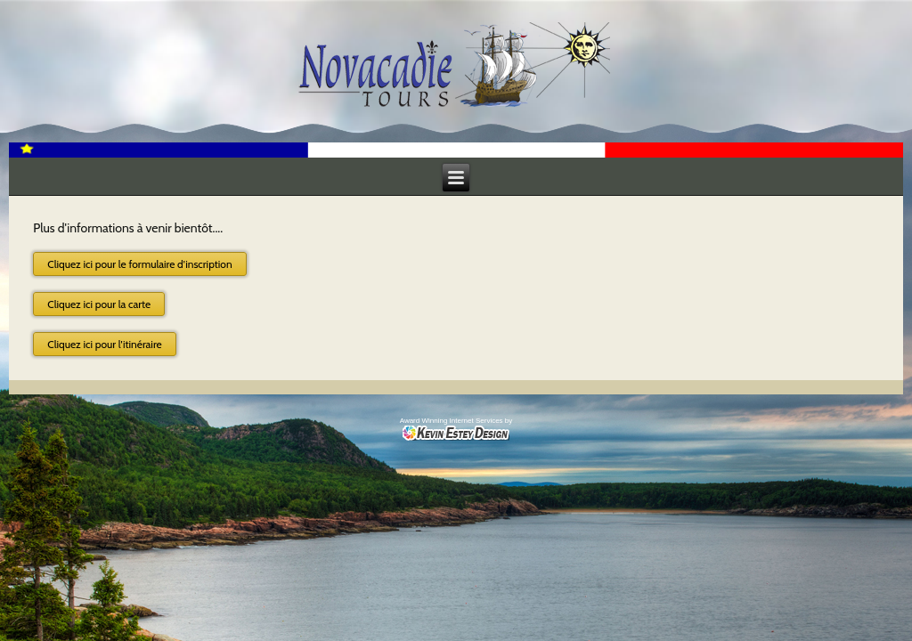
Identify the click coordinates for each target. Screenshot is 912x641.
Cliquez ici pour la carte (99, 304)
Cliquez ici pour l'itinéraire (104, 344)
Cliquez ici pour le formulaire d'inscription (139, 264)
